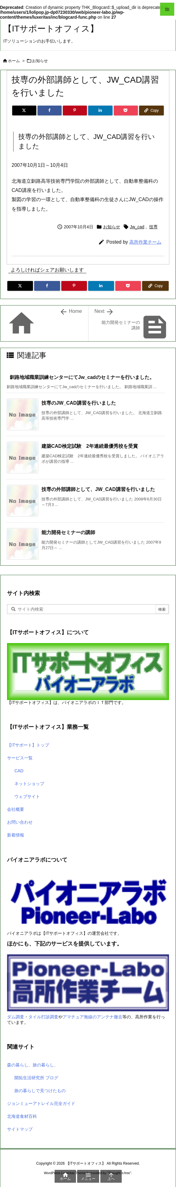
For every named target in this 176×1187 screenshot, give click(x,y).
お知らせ (40, 60)
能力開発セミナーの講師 (68, 532)
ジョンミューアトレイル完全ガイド (41, 1103)
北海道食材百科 (22, 1116)
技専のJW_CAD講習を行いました (78, 403)
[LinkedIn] (100, 110)
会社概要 (15, 809)
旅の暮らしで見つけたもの (40, 1090)
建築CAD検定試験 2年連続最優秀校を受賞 (89, 446)
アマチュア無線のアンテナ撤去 (92, 1016)
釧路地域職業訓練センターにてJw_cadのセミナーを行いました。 (82, 377)
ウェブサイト (27, 796)
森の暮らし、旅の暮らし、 (32, 1064)
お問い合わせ (20, 822)
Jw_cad (137, 226)
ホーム (14, 60)
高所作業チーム (145, 242)
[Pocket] (126, 110)
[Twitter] (24, 110)
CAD (18, 770)
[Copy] (151, 110)
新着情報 (15, 835)
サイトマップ (20, 1129)
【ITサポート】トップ (28, 745)
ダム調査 (15, 1016)
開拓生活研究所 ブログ (36, 1077)
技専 (153, 226)
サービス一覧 (20, 757)
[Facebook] (50, 110)
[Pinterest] (75, 110)
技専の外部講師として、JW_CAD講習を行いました (98, 489)
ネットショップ (29, 783)
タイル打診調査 (43, 1016)
